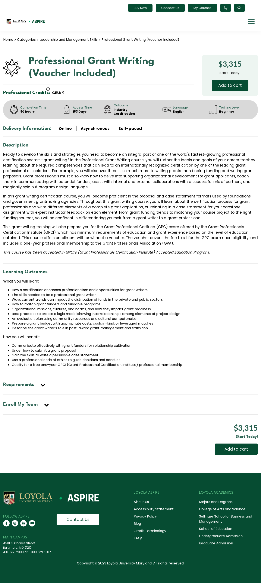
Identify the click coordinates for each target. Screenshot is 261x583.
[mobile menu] (251, 21)
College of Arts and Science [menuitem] (222, 509)
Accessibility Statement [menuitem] (154, 509)
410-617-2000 (13, 552)
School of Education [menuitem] (215, 528)
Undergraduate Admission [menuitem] (221, 536)
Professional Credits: (26, 92)
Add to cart (230, 85)
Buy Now (140, 8)
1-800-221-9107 (39, 552)
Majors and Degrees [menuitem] (216, 501)
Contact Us (170, 8)
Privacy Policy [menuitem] (145, 516)
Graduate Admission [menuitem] (216, 543)
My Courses (202, 8)
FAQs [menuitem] (138, 538)
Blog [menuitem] (137, 523)
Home (8, 39)
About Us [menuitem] (141, 501)
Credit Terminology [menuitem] (150, 530)
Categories (26, 39)
